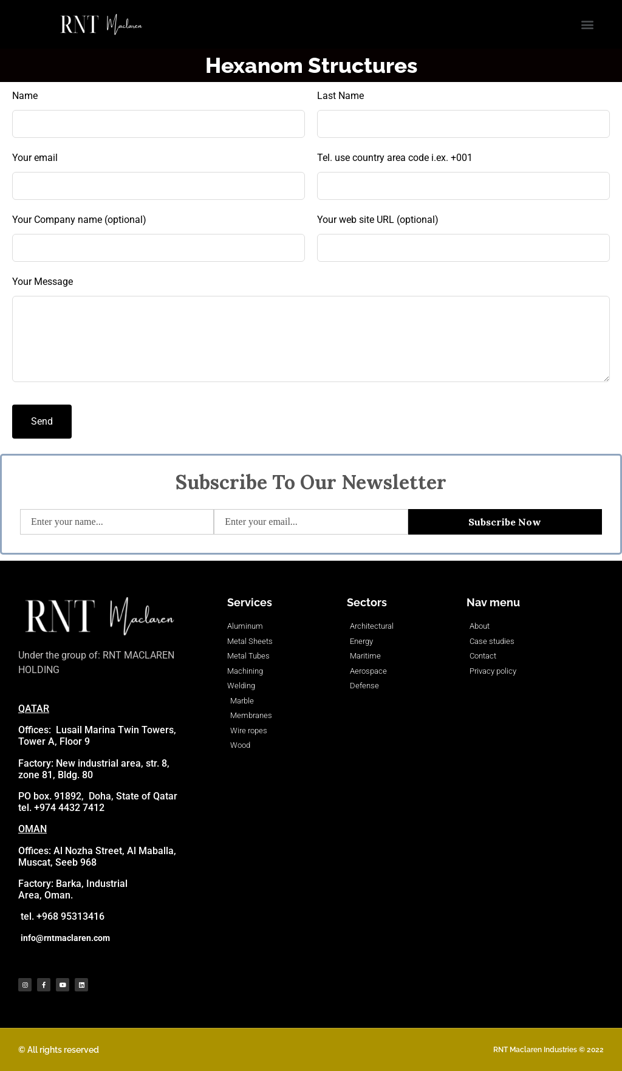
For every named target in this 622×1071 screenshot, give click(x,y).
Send (42, 421)
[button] (587, 25)
